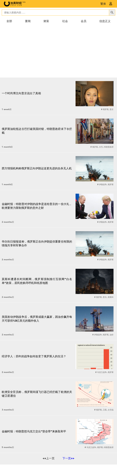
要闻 (28, 21)
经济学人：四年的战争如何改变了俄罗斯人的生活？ (34, 356)
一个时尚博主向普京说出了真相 (21, 93)
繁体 (103, 4)
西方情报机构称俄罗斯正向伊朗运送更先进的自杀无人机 (37, 168)
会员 (83, 21)
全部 (9, 21)
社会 (65, 21)
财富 (46, 21)
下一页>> (68, 458)
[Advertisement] (58, 51)
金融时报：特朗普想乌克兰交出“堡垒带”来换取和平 (34, 431)
